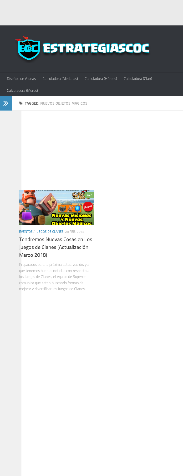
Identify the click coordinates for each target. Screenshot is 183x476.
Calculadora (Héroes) (101, 78)
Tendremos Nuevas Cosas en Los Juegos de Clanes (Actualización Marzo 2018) (55, 247)
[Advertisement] (91, 12)
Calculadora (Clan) (138, 78)
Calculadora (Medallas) (60, 78)
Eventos (26, 232)
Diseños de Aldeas (21, 78)
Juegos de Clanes (50, 232)
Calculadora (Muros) (22, 90)
